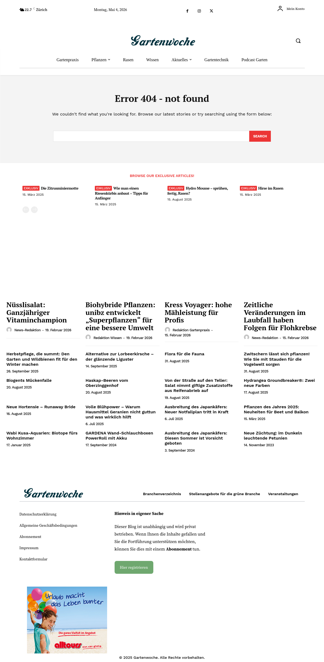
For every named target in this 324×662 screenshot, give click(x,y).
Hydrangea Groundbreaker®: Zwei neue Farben (279, 385)
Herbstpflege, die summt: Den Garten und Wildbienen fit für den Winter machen (41, 361)
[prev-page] (25, 212)
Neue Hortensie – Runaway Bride (41, 408)
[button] (298, 40)
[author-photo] (9, 332)
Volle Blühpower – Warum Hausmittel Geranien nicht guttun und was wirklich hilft (120, 413)
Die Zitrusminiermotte (59, 190)
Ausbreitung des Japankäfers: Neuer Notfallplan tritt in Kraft (197, 411)
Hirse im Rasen (270, 190)
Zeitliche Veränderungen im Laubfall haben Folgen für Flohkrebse (280, 318)
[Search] (260, 138)
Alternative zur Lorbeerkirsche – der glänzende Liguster (119, 358)
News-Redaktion (27, 332)
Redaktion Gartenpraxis (191, 332)
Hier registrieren (134, 569)
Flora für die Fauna (184, 356)
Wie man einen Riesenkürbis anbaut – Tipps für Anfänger (121, 195)
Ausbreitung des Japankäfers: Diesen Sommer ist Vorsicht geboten (196, 440)
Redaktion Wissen (107, 340)
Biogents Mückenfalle (29, 382)
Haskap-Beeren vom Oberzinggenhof (106, 385)
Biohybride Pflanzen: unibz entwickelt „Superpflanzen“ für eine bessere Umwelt (120, 318)
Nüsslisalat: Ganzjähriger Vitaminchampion (36, 314)
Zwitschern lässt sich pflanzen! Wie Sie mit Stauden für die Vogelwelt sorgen (277, 361)
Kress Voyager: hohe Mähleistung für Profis (198, 314)
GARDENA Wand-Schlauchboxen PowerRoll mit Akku (119, 438)
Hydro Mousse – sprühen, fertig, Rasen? (197, 193)
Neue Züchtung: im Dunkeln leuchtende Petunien (273, 438)
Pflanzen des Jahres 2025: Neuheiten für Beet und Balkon (276, 411)
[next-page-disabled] (34, 212)
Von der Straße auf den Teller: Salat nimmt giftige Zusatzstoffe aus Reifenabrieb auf (199, 387)
